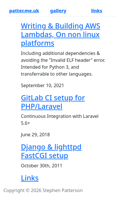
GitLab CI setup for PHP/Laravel (53, 102)
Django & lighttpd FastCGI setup (51, 151)
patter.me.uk (24, 10)
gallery (58, 10)
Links (30, 178)
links (96, 10)
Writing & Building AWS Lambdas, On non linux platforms (60, 34)
